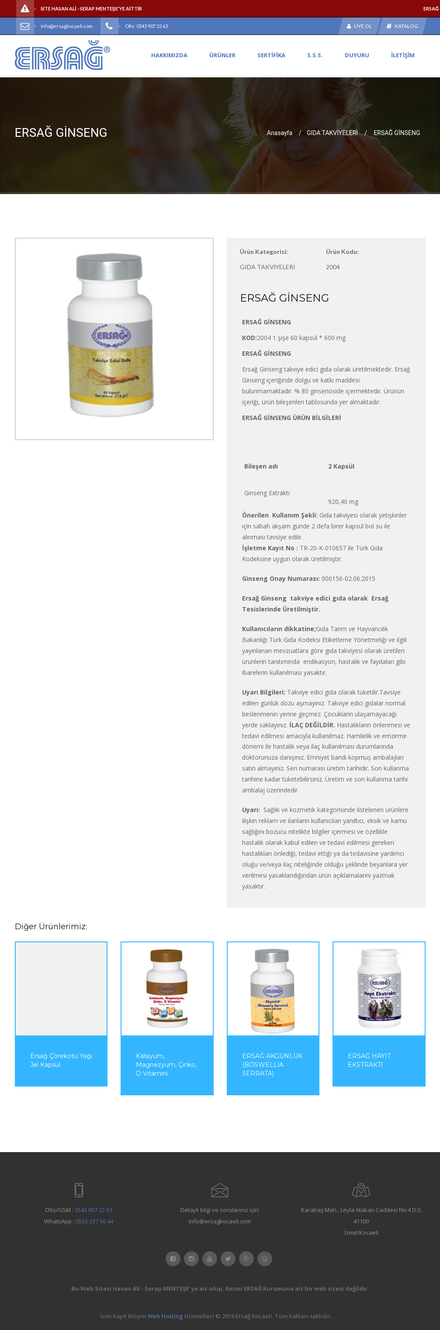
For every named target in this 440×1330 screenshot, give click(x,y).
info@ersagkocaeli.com (67, 26)
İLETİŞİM (403, 55)
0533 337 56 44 (94, 1221)
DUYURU (357, 55)
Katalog (402, 26)
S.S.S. (315, 55)
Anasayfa (279, 132)
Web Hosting (165, 1316)
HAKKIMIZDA (169, 55)
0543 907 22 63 (93, 1210)
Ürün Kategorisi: (264, 251)
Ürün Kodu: (342, 251)
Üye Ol (359, 26)
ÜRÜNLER (222, 55)
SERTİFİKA (271, 55)
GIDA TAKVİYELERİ (332, 132)
